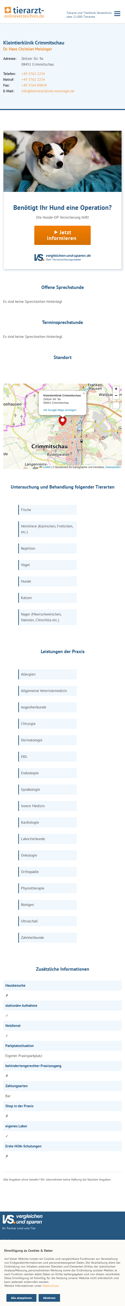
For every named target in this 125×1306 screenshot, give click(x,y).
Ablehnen (49, 1298)
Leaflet (44, 467)
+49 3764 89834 (34, 85)
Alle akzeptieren (21, 1298)
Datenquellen (113, 467)
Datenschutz (50, 1286)
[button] (62, 421)
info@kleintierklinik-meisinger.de (47, 91)
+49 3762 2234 (33, 73)
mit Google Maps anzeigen (59, 410)
